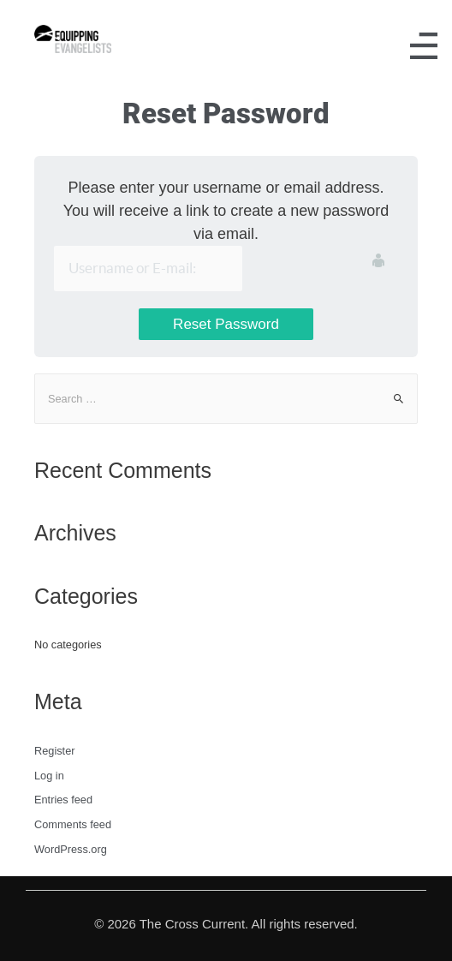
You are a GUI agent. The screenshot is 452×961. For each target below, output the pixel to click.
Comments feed (72, 824)
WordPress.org (70, 849)
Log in (49, 775)
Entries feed (63, 799)
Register (54, 750)
